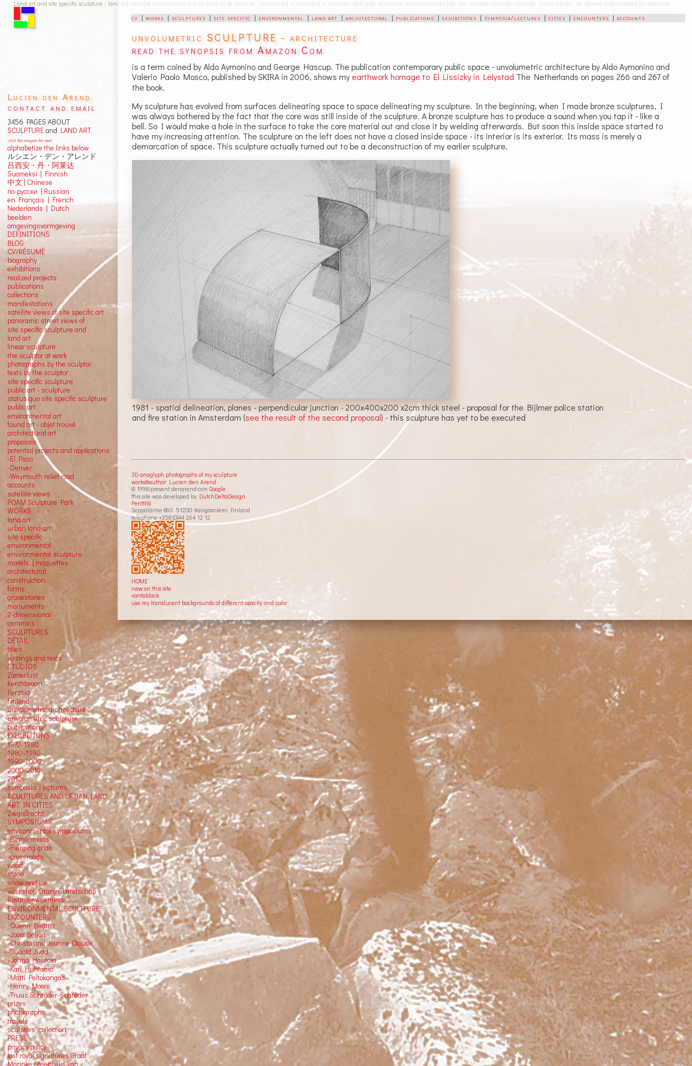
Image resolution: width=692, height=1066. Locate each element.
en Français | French (40, 200)
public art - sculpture (38, 390)
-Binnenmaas (28, 839)
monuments (26, 606)
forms (16, 588)
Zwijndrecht (25, 813)
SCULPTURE (25, 130)
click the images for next (29, 140)
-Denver (19, 468)
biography (22, 260)
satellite (19, 494)
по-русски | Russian (38, 191)
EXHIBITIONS (28, 735)
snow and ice (27, 882)
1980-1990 (24, 753)
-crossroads (25, 856)
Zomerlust (22, 675)
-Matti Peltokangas (36, 977)
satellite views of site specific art (55, 312)
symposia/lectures (512, 17)
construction (26, 580)
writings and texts (34, 658)
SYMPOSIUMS (29, 822)
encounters (591, 17)
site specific (232, 17)
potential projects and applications (58, 450)
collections (23, 294)
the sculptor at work (37, 355)
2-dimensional (29, 614)
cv (134, 17)
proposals (22, 442)
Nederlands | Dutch (38, 208)
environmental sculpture (44, 554)
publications (415, 17)
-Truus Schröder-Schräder (47, 995)
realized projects (32, 277)
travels (17, 1021)
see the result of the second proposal (313, 417)
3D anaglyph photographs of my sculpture (184, 474)
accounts (631, 17)
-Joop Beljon (26, 934)
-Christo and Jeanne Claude (50, 943)
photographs (26, 1012)
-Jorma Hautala (31, 960)
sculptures (189, 17)
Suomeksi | (24, 174)
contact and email (51, 107)
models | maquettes (37, 562)
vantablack (145, 595)
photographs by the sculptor (49, 364)
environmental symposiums (49, 831)
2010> (16, 779)
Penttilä (141, 503)
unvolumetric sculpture (42, 718)
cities (556, 17)
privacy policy (27, 1047)
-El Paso (20, 459)
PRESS (17, 1038)
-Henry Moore (28, 986)
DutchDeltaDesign (222, 496)
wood (15, 865)
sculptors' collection (36, 1029)
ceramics (21, 623)
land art (325, 17)
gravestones (26, 597)
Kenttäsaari (24, 683)
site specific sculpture (40, 381)
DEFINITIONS (28, 234)
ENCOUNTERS (29, 917)
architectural (366, 17)
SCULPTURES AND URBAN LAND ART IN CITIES (57, 801)
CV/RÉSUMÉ (26, 251)
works (155, 17)
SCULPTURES (27, 632)
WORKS (19, 511)
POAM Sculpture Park (40, 502)
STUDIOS (22, 666)
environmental (281, 17)
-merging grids (29, 847)
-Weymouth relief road (40, 476)
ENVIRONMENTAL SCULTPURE (53, 908)
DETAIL (18, 640)
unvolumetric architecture (46, 709)
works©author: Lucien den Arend (173, 482)
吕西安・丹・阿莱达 (40, 165)
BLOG (15, 243)
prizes (16, 1003)
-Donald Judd (27, 951)
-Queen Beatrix (31, 925)
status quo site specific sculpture (57, 398)
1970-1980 (23, 744)
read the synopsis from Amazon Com (228, 50)
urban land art (29, 528)
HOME (139, 581)
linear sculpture (31, 346)
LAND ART (74, 130)
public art (21, 407)
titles (14, 649)
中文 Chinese (29, 182)
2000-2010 (24, 770)
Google (217, 489)
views (41, 494)
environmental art (34, 416)
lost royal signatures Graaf (47, 1055)
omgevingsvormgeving (41, 225)
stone (15, 873)
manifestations (30, 303)
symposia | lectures (37, 787)
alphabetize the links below (48, 148)
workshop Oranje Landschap (51, 891)
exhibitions (459, 17)
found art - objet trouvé (41, 424)
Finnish (55, 174)
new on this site (151, 588)
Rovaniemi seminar (36, 899)
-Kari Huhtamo (30, 969)
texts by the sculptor (37, 372)
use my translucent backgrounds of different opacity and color (209, 603)
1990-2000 (24, 761)
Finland (18, 701)
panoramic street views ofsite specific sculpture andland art (46, 329)
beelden (19, 217)
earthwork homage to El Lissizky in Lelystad (433, 76)
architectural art (31, 433)
